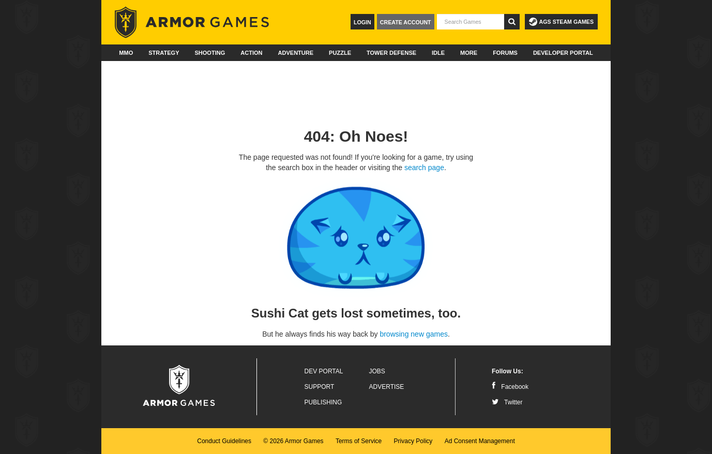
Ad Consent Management (480, 441)
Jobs (377, 371)
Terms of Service (359, 441)
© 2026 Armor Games (293, 441)
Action (251, 53)
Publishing (323, 402)
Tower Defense (391, 53)
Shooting (209, 53)
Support (320, 386)
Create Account (405, 22)
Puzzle (340, 53)
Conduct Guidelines (224, 441)
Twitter (507, 402)
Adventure (295, 53)
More (468, 53)
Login (362, 22)
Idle (438, 53)
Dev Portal (324, 371)
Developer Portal (563, 53)
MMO (126, 53)
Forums (505, 53)
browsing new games (414, 334)
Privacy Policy (413, 441)
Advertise (386, 386)
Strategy (163, 53)
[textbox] (470, 21)
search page (424, 167)
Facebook (510, 386)
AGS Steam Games (561, 22)
